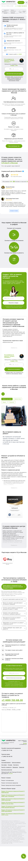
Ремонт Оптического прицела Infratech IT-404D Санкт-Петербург (13, 795)
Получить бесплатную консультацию (14, 677)
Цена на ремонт (16, 762)
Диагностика (18, 399)
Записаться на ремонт (14, 369)
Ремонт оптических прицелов (9, 783)
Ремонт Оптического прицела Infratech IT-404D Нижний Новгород (13, 807)
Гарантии (21, 767)
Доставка (4, 765)
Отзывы (10, 765)
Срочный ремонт (6, 762)
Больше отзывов (14, 210)
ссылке (10, 773)
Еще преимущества (14, 146)
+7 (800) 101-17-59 (6, 750)
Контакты (16, 765)
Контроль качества (6, 769)
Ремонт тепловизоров (7, 780)
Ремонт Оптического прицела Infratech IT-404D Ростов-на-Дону (13, 803)
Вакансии (15, 767)
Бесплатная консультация (14, 73)
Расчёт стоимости (6, 767)
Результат (11, 402)
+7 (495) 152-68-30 (22, 6)
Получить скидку (13, 302)
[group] (7, 560)
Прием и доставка (7, 399)
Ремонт (4, 402)
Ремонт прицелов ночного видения (11, 785)
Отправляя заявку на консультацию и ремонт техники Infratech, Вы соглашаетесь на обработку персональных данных (14, 683)
